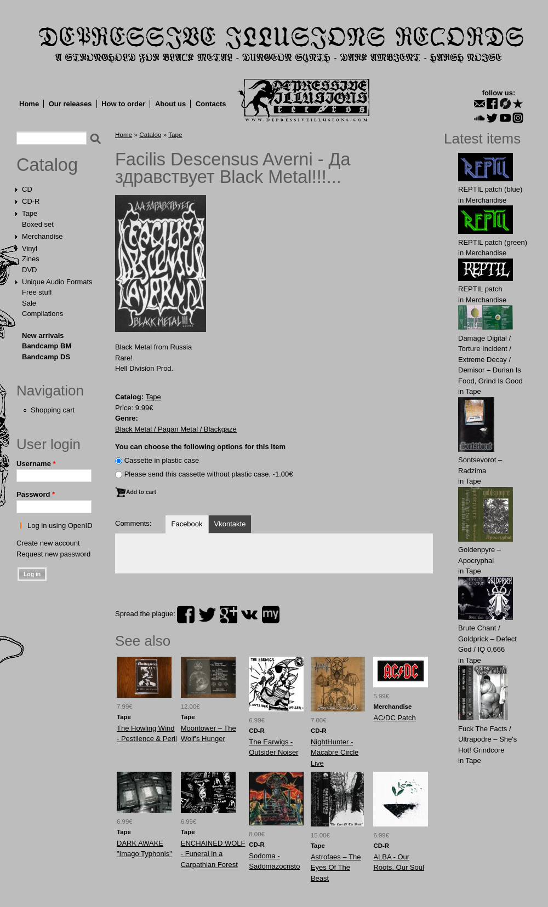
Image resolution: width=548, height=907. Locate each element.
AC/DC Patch (394, 718)
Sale (29, 303)
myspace (270, 614)
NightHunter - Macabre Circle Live (334, 752)
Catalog (47, 165)
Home (29, 104)
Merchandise (42, 236)
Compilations (42, 313)
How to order (123, 104)
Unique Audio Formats (57, 282)
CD (27, 189)
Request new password (53, 554)
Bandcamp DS (46, 357)
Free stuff (37, 292)
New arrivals (43, 335)
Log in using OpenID (60, 525)
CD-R (31, 201)
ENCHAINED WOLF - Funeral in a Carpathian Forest (213, 854)
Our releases (70, 104)
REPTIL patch (480, 289)
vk (249, 614)
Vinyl (29, 248)
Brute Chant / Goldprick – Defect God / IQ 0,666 (487, 638)
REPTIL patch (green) (492, 242)
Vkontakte (230, 524)
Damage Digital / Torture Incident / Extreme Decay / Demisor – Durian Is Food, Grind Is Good (490, 359)
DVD (29, 270)
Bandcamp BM (46, 346)
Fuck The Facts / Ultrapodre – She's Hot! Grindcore (487, 739)
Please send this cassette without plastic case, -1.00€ (208, 474)
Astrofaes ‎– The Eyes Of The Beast (336, 867)
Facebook (186, 524)
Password (35, 494)
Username (36, 464)
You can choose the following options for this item (200, 447)
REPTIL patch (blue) (490, 189)
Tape (29, 213)
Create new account (48, 543)
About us (170, 104)
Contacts (211, 104)
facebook (186, 614)
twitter (207, 614)
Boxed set (38, 224)
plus (228, 614)
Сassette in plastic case (161, 460)
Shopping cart (53, 410)
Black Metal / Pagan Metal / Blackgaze (176, 429)
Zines (30, 259)
